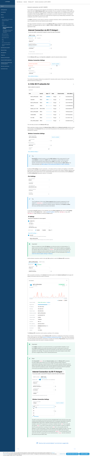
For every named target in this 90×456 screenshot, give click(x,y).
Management (7, 52)
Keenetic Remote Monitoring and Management (7, 63)
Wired (8, 22)
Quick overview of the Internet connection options (7, 20)
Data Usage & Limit (5, 37)
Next (75, 448)
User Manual (19, 2)
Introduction (7, 12)
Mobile (8, 24)
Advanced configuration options (8, 45)
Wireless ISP (8, 25)
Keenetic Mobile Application (7, 60)
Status (7, 14)
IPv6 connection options (8, 43)
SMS (3, 39)
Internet (7, 17)
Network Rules (7, 50)
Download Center (4, 68)
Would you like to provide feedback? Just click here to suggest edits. (52, 443)
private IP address (50, 212)
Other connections (8, 34)
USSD (3, 41)
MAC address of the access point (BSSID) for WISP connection (8, 31)
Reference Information (7, 57)
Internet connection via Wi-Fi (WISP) (7, 28)
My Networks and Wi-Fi (7, 47)
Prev (18, 448)
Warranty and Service (7, 66)
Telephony (7, 55)
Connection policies (8, 36)
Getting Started (4, 9)
